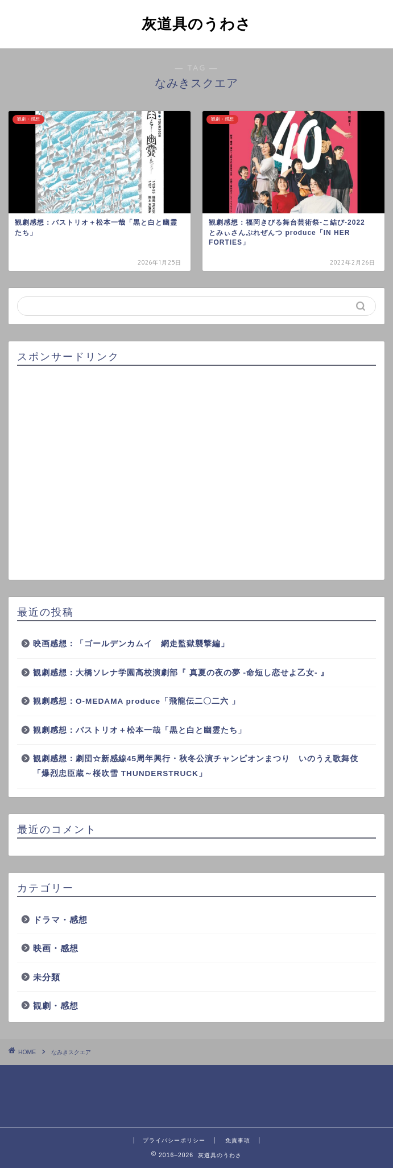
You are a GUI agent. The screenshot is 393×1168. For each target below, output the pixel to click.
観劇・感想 (55, 1005)
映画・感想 (55, 948)
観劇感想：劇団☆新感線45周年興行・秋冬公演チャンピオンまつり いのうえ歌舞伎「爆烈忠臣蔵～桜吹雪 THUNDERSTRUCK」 (195, 766)
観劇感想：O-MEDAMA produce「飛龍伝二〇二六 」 (136, 701)
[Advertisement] (196, 473)
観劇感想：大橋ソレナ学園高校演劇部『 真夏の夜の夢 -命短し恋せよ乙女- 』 (181, 672)
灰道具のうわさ (196, 23)
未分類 (46, 977)
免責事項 (237, 1140)
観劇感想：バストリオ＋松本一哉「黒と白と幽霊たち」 (139, 730)
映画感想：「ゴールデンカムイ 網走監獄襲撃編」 (131, 643)
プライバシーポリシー (174, 1140)
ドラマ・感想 (60, 920)
